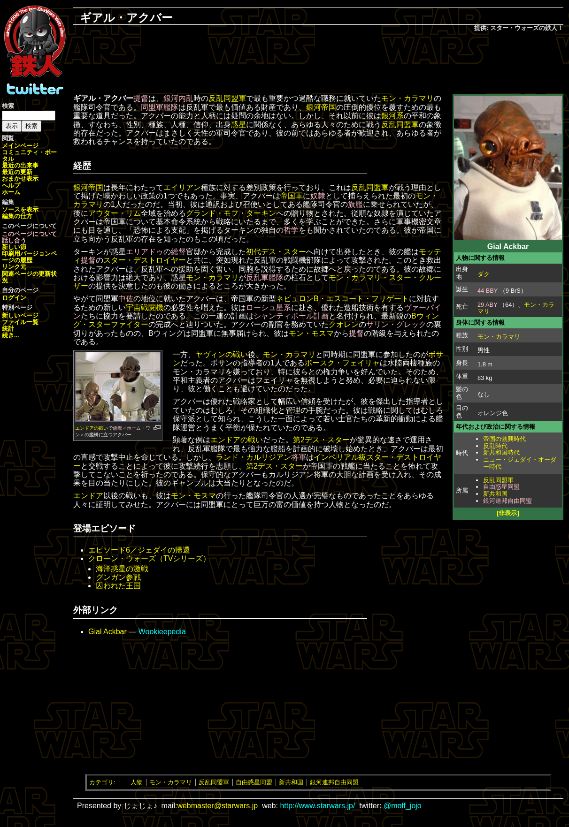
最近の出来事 (20, 165)
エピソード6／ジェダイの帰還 (139, 550)
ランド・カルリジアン (253, 457)
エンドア (88, 496)
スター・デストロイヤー (144, 260)
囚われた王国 (118, 586)
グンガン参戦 (118, 577)
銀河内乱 (178, 98)
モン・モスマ (311, 333)
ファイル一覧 (20, 322)
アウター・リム (114, 213)
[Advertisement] (318, 64)
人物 (137, 782)
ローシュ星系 (268, 307)
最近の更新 (17, 171)
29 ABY (487, 304)
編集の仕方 (17, 216)
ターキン (261, 213)
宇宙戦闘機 (144, 307)
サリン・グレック (396, 324)
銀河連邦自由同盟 (507, 500)
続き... (10, 335)
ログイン (14, 297)
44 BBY (487, 290)
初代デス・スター (276, 252)
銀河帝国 (321, 107)
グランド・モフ (212, 213)
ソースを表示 (20, 209)
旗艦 (355, 204)
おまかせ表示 (20, 178)
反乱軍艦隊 (265, 277)
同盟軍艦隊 (159, 107)
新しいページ (20, 315)
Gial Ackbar (107, 632)
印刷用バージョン (26, 253)
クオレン (344, 324)
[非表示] (508, 512)
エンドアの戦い (91, 428)
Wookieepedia (162, 632)
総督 (178, 252)
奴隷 (317, 196)
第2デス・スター (321, 440)
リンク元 (14, 266)
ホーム (11, 192)
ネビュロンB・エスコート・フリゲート (342, 299)
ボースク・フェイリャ (342, 363)
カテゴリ (101, 782)
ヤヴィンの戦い (221, 354)
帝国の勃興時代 (504, 438)
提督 (140, 98)
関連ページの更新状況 (29, 277)
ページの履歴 (29, 257)
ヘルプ (11, 185)
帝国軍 (291, 196)
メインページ (20, 145)
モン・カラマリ (498, 336)
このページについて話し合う (29, 237)
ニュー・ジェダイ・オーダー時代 (519, 463)
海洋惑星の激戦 (122, 569)
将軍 (298, 457)
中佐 (125, 299)
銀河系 (392, 116)
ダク (483, 274)
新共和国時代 (501, 452)
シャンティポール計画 (291, 316)
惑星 (238, 125)
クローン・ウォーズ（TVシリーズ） (149, 558)
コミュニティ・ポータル (29, 155)
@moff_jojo (403, 806)
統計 (8, 328)
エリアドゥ (144, 252)
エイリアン (182, 187)
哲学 (291, 230)
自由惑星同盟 (501, 486)
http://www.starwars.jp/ (317, 806)
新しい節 (14, 246)
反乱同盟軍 (498, 480)
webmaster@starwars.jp (217, 806)
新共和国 (495, 493)
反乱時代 (495, 445)
